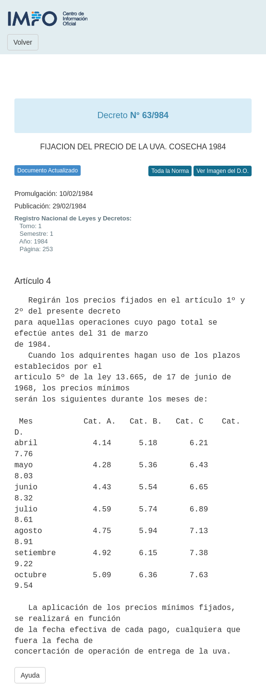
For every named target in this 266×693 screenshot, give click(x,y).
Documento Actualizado (47, 170)
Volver (22, 42)
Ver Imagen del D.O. (222, 171)
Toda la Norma (170, 171)
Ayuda (30, 675)
